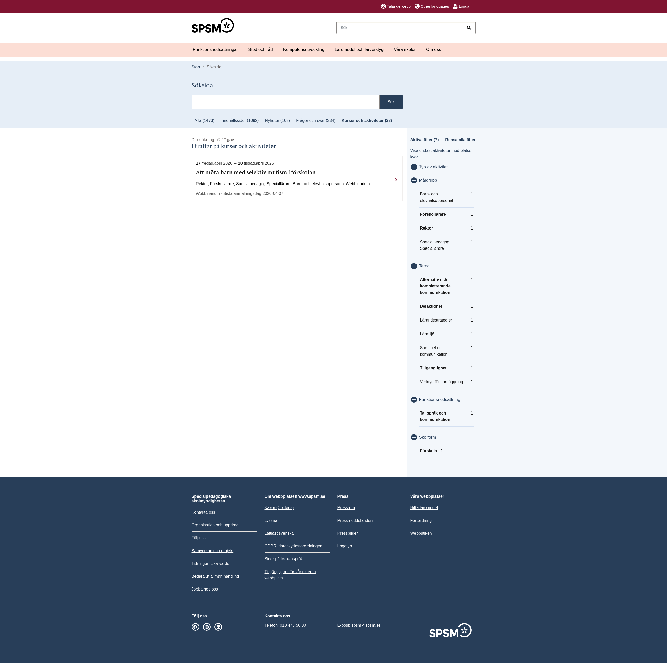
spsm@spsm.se (366, 625)
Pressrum (346, 507)
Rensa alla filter (460, 140)
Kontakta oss (203, 512)
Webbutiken (421, 533)
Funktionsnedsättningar (215, 49)
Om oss (433, 49)
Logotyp (344, 546)
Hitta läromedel (424, 507)
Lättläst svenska (279, 533)
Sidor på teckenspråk (284, 559)
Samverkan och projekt (213, 550)
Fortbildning (421, 520)
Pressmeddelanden (355, 520)
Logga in (463, 6)
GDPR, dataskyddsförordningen (293, 546)
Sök (391, 102)
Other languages (432, 6)
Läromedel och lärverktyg (359, 49)
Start (196, 67)
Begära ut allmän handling (215, 576)
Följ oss (199, 538)
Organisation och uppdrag (215, 525)
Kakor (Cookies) (279, 507)
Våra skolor (405, 49)
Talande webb (396, 6)
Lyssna (271, 520)
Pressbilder (347, 533)
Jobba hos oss (205, 589)
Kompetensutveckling (304, 49)
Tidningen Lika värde (210, 563)
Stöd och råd (260, 49)
